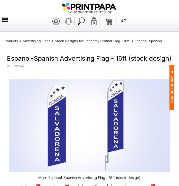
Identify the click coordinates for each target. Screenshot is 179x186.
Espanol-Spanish (148, 41)
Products (11, 41)
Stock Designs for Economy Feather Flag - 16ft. (92, 41)
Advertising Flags (36, 41)
